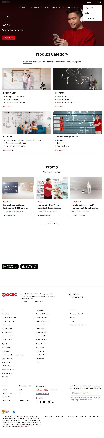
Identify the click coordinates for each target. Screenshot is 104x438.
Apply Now (9, 38)
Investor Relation (41, 355)
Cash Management (8, 321)
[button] (99, 393)
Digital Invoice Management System (13, 355)
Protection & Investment (78, 325)
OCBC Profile (40, 351)
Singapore (89, 7)
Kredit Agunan (75, 62)
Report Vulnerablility (95, 416)
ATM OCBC (5, 351)
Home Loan (27, 62)
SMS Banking (6, 366)
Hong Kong (89, 18)
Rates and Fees (7, 393)
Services (73, 321)
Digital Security (24, 400)
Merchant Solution (8, 369)
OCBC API (5, 377)
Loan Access (6, 325)
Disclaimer (48, 416)
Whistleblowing (72, 416)
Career (21, 393)
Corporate (38, 7)
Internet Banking (7, 359)
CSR (37, 362)
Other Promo (52, 223)
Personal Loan (64, 62)
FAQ (20, 389)
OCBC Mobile (6, 348)
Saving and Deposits (77, 314)
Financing (73, 317)
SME (30, 7)
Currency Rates (7, 397)
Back (6, 16)
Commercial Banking (42, 314)
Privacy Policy (59, 416)
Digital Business (7, 328)
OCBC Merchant (7, 373)
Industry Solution (41, 336)
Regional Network (7, 339)
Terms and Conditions (26, 386)
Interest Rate (6, 400)
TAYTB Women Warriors (10, 317)
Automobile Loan (52, 62)
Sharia (46, 7)
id (3, 2)
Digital (54, 7)
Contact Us (39, 398)
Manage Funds (41, 325)
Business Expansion (42, 321)
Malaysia (88, 13)
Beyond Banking (7, 332)
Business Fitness (7, 336)
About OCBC (71, 7)
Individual (22, 7)
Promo (4, 386)
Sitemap (83, 416)
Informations (40, 348)
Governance (40, 359)
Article (61, 7)
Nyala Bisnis (6, 314)
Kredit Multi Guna (39, 62)
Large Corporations (42, 317)
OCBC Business (7, 362)
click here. (25, 427)
